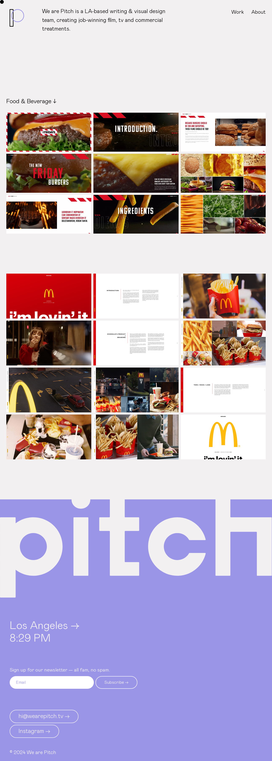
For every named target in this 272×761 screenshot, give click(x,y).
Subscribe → (116, 682)
